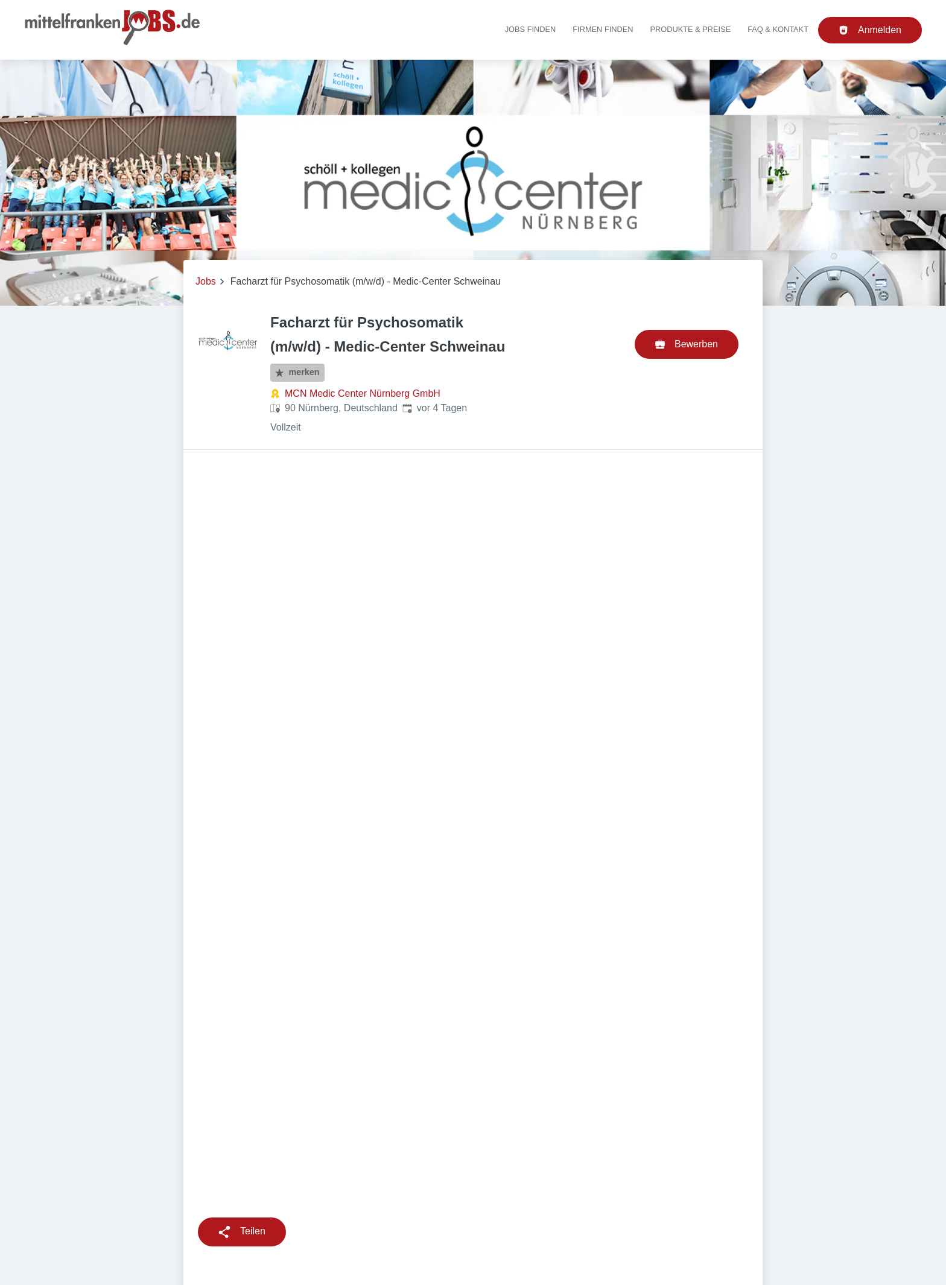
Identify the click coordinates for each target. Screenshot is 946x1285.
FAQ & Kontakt (778, 29)
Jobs (205, 281)
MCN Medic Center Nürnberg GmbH (362, 393)
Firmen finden (603, 29)
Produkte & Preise (690, 29)
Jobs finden (530, 29)
